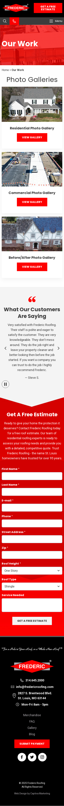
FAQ (32, 721)
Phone (6, 516)
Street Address (12, 532)
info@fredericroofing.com (35, 687)
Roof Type (9, 579)
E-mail (6, 500)
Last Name (9, 485)
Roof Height (10, 564)
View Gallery (32, 137)
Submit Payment (32, 744)
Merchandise (32, 715)
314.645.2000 (34, 680)
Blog (32, 734)
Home (5, 70)
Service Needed (13, 595)
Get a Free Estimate (48, 8)
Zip (4, 548)
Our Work (18, 70)
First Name (9, 469)
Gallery (32, 728)
